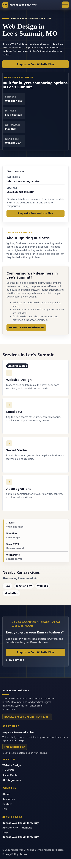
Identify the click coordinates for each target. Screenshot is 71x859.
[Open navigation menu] (65, 5)
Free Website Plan (14, 746)
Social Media (9, 775)
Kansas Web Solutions (23, 4)
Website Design (11, 765)
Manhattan (11, 593)
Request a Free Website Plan (35, 64)
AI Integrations (11, 780)
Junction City (24, 585)
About (6, 794)
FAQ (4, 809)
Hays (8, 585)
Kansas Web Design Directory (20, 823)
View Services (15, 660)
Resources (8, 799)
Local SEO (8, 770)
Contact (7, 804)
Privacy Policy (10, 854)
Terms (23, 854)
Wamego (42, 585)
